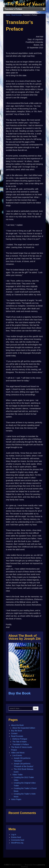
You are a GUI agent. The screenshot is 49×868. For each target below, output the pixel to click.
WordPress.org (17, 843)
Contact (14, 733)
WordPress (24, 867)
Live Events (17, 755)
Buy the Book (19, 693)
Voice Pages (16, 799)
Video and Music (18, 753)
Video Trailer (17, 775)
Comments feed (17, 840)
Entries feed (16, 837)
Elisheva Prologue (19, 739)
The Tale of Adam (19, 742)
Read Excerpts (16, 15)
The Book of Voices (15, 865)
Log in (13, 834)
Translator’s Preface (20, 744)
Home (8, 15)
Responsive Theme (31, 865)
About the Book (17, 725)
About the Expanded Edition (23, 728)
